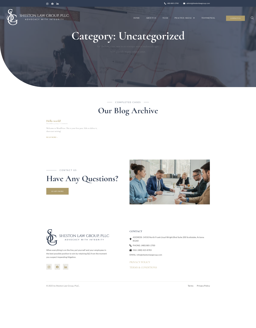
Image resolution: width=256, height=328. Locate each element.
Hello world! (53, 121)
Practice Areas (185, 18)
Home (136, 18)
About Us (151, 18)
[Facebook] (52, 4)
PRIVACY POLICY (140, 262)
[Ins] (49, 267)
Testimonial (208, 18)
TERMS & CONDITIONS (143, 267)
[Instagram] (47, 4)
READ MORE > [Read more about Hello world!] (52, 137)
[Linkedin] (65, 267)
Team (165, 18)
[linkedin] (58, 4)
